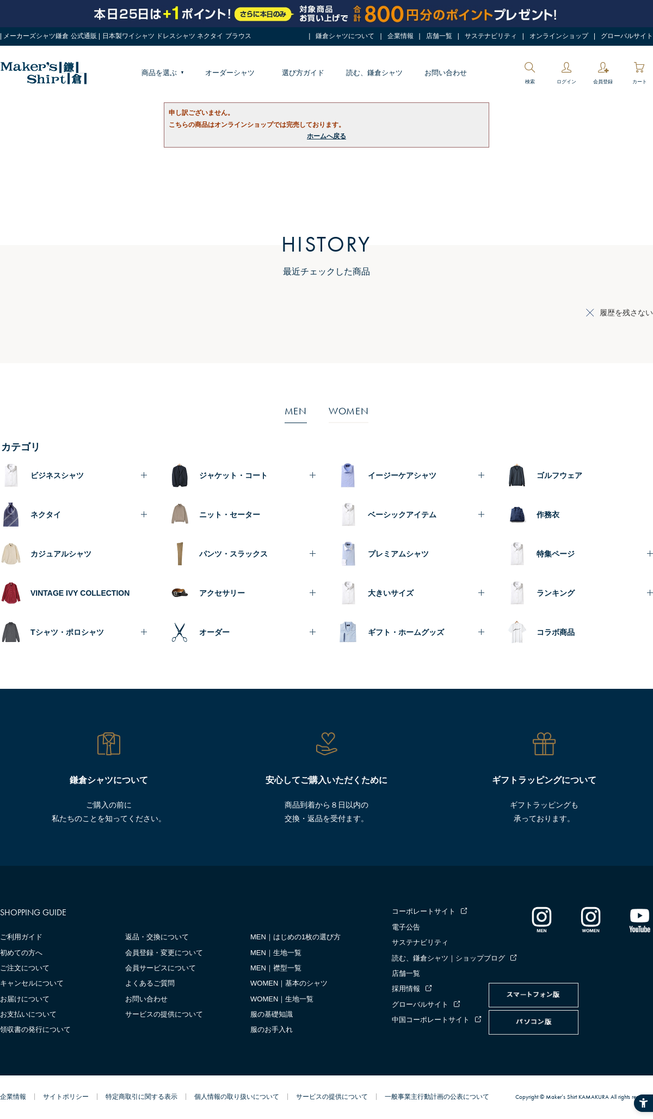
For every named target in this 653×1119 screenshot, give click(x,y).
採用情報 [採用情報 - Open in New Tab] (406, 989)
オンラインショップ (558, 36)
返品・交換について (157, 937)
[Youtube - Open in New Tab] (639, 919)
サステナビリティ (491, 36)
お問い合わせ (445, 73)
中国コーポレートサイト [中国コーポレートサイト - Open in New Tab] (431, 1020)
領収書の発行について (35, 1029)
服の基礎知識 (271, 1014)
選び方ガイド (303, 73)
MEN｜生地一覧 (275, 953)
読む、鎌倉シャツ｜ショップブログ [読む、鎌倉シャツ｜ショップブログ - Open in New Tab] (448, 958)
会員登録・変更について (164, 953)
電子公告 (406, 927)
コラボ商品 (556, 632)
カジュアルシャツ (60, 553)
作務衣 (548, 514)
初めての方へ (21, 953)
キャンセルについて (32, 983)
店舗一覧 (439, 36)
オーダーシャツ (230, 73)
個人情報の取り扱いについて (236, 1096)
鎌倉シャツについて (345, 36)
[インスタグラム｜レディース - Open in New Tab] (590, 919)
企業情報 (400, 36)
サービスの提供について (164, 1014)
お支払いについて (28, 1014)
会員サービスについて (160, 968)
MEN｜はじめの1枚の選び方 (295, 937)
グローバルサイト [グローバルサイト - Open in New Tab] (627, 36)
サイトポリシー (66, 1096)
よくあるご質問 (150, 983)
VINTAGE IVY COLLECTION (80, 593)
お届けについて (25, 999)
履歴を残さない (626, 312)
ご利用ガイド (21, 937)
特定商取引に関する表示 (141, 1096)
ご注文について (25, 968)
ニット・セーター (229, 514)
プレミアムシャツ (398, 553)
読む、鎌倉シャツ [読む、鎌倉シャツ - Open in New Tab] (374, 73)
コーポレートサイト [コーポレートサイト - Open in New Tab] (423, 911)
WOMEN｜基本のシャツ (289, 983)
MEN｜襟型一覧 (275, 968)
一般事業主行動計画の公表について (437, 1096)
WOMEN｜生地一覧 (281, 999)
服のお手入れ (271, 1029)
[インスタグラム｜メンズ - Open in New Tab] (541, 919)
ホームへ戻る (326, 136)
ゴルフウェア (559, 475)
